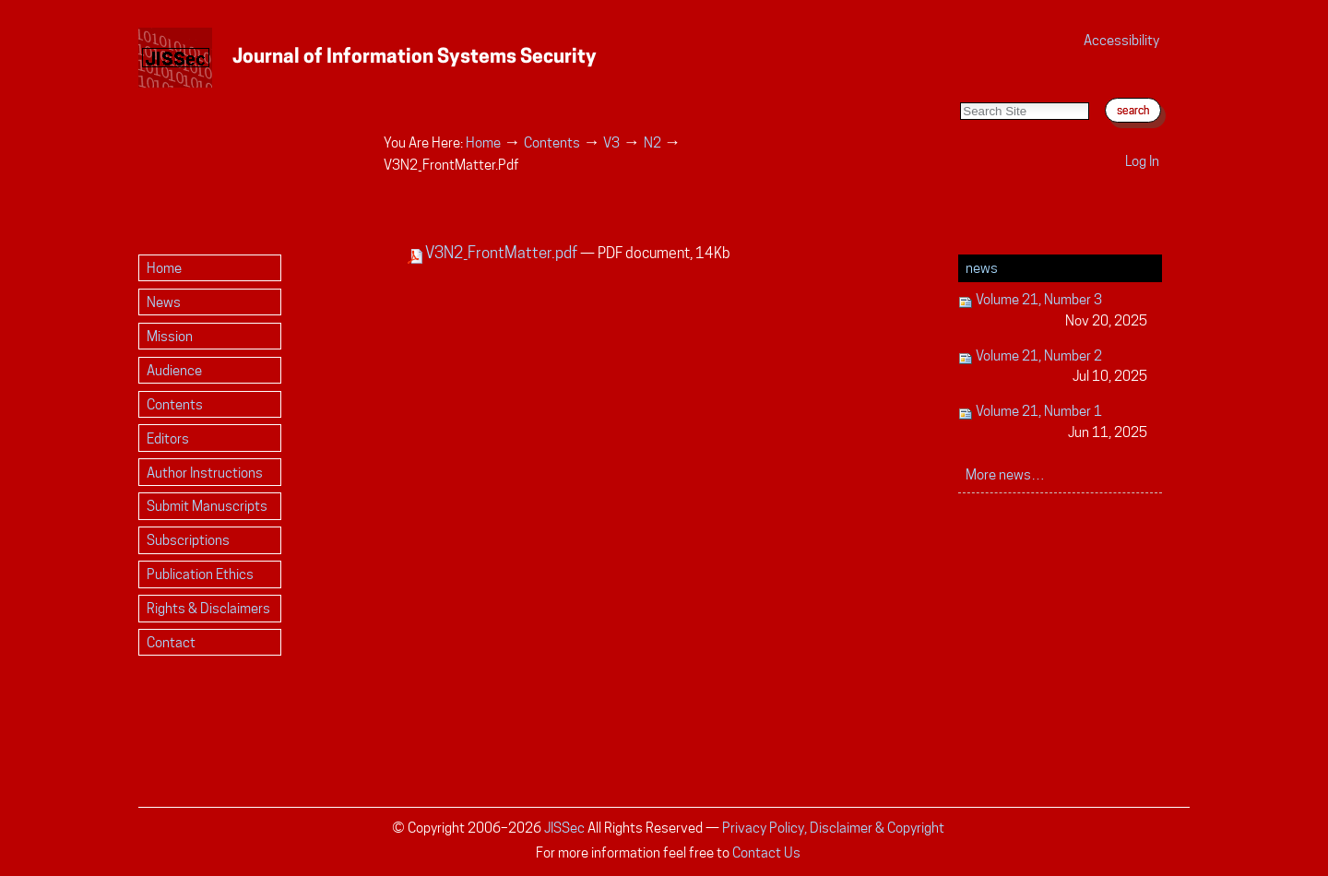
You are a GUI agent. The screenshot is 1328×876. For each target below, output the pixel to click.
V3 (611, 142)
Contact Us (766, 852)
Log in (1142, 161)
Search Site (959, 83)
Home (483, 142)
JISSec (564, 827)
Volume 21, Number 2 (1052, 367)
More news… (1005, 474)
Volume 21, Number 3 (1052, 311)
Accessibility (1121, 40)
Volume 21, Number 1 (1052, 423)
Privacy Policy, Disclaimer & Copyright (833, 827)
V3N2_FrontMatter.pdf (494, 252)
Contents (552, 142)
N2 (652, 142)
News (982, 268)
